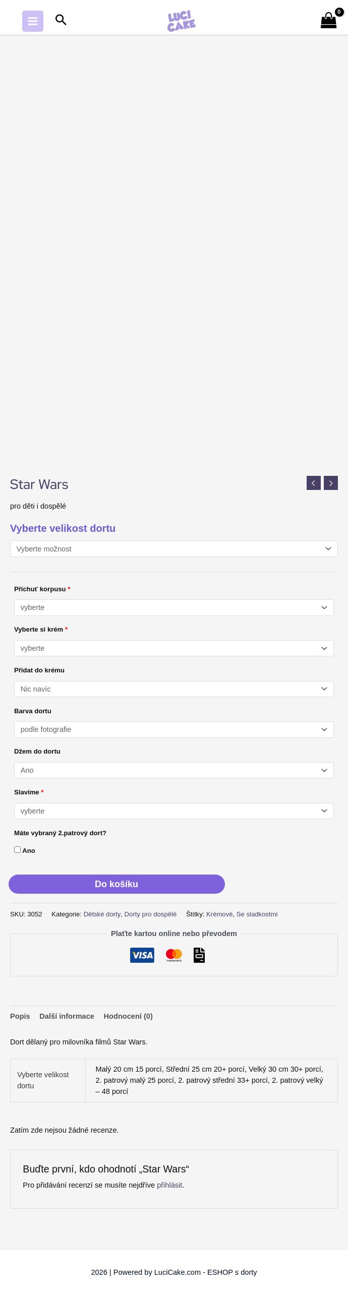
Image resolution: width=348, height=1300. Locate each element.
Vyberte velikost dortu (62, 528)
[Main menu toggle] (32, 21)
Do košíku (116, 884)
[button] (61, 21)
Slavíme (28, 792)
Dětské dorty (102, 914)
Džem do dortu (37, 751)
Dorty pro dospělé (151, 914)
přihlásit (169, 1185)
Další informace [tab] (66, 1016)
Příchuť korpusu (42, 589)
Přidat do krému (39, 670)
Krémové (219, 914)
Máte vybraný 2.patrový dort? (60, 833)
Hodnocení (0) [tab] (128, 1016)
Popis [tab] (20, 1016)
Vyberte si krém (41, 629)
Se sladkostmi (257, 914)
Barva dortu (32, 711)
